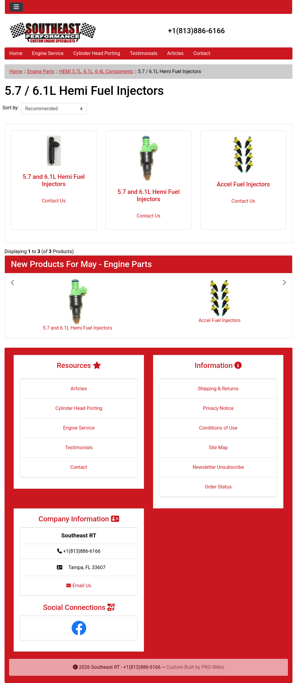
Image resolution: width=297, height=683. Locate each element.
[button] (31, 305)
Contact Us (54, 201)
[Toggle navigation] (16, 6)
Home (15, 53)
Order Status (218, 487)
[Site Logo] (52, 32)
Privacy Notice (218, 408)
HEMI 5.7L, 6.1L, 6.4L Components (96, 71)
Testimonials (143, 53)
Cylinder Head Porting (96, 53)
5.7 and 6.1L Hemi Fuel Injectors (54, 180)
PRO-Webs (212, 667)
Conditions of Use (218, 428)
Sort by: (10, 108)
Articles (175, 53)
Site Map (218, 447)
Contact (201, 53)
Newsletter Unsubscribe (218, 467)
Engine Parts (40, 71)
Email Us (78, 585)
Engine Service (48, 53)
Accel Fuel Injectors (243, 184)
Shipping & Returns (218, 388)
